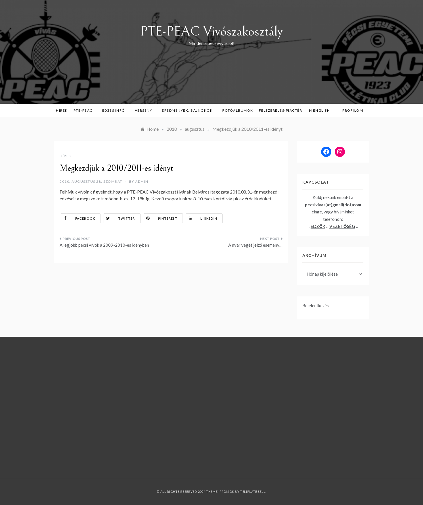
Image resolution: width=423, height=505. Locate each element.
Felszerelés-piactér (280, 110)
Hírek (62, 110)
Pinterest (161, 218)
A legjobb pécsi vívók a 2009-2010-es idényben (104, 245)
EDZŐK (318, 226)
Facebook (78, 218)
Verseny (145, 110)
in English (321, 110)
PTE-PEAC (85, 110)
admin (141, 181)
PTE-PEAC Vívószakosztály (211, 31)
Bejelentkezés (315, 305)
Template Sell (252, 491)
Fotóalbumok (237, 110)
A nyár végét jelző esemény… (255, 245)
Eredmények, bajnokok (189, 110)
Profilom (352, 110)
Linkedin (201, 218)
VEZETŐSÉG (342, 226)
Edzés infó (115, 110)
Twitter (119, 218)
